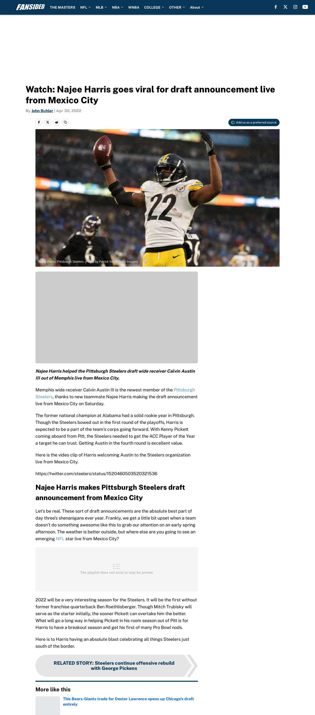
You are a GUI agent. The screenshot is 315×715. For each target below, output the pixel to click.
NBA (116, 7)
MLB (99, 7)
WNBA (133, 7)
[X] (285, 7)
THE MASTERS (62, 7)
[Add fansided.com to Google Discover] (254, 122)
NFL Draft (58, 704)
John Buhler (42, 110)
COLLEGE (152, 7)
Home (40, 704)
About (195, 7)
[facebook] (276, 7)
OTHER (175, 7)
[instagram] (295, 7)
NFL (83, 7)
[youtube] (305, 7)
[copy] (65, 122)
